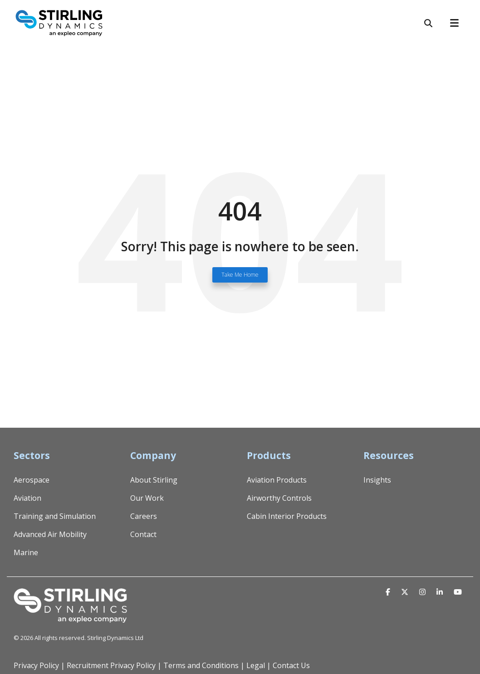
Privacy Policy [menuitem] (36, 665)
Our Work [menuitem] (147, 498)
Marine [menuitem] (26, 552)
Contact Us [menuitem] (291, 665)
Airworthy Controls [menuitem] (279, 498)
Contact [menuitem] (143, 534)
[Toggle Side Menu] (458, 22)
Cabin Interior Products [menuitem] (287, 516)
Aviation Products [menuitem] (277, 480)
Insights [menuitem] (377, 480)
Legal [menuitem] (255, 665)
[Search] (428, 23)
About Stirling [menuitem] (153, 480)
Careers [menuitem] (143, 516)
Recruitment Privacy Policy (111, 665)
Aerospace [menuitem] (31, 480)
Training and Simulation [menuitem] (55, 516)
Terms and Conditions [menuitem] (201, 665)
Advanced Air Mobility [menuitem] (50, 534)
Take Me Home (240, 274)
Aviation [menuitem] (27, 498)
